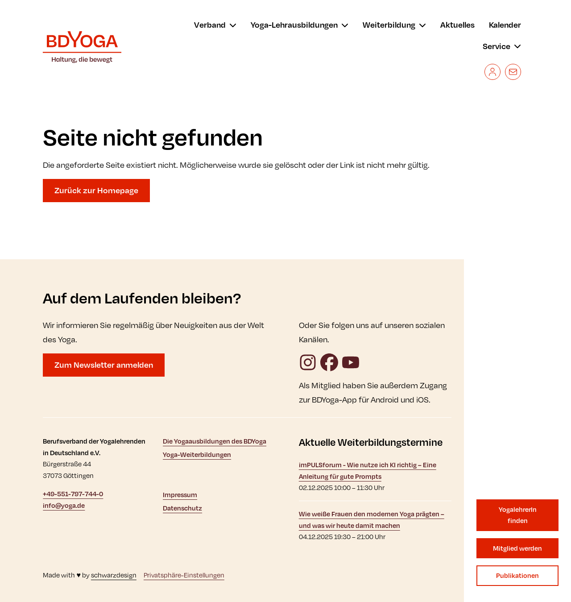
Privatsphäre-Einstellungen (184, 575)
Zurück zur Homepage (96, 190)
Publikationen (517, 575)
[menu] (215, 25)
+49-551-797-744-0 (73, 493)
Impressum (180, 494)
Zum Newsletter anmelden (103, 364)
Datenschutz (182, 508)
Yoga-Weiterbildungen (197, 454)
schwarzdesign (114, 575)
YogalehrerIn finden (518, 515)
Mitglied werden (517, 548)
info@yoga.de (64, 505)
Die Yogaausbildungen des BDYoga (214, 441)
